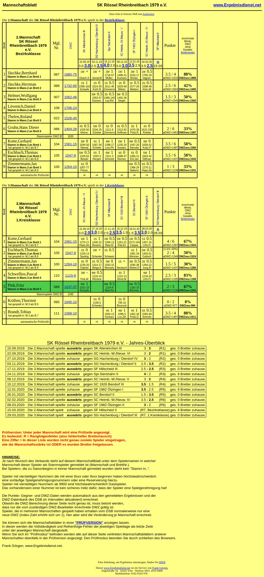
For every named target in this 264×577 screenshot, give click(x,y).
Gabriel (84, 267)
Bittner (122, 89)
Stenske (134, 147)
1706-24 (70, 108)
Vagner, (147, 78)
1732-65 (70, 86)
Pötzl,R (134, 132)
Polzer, (84, 170)
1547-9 (70, 155)
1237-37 (70, 287)
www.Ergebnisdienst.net (237, 5)
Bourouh (122, 305)
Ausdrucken (148, 14)
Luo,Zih (122, 316)
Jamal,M (97, 78)
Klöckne (97, 279)
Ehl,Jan (134, 159)
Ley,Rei (109, 100)
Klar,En (122, 245)
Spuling (84, 256)
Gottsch (146, 256)
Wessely (109, 267)
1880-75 (70, 74)
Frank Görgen (159, 567)
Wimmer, (134, 256)
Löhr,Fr (147, 245)
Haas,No (147, 170)
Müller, (109, 78)
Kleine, (84, 132)
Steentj (84, 147)
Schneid (109, 159)
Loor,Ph (109, 147)
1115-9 (70, 275)
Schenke (97, 256)
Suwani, (122, 147)
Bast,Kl (109, 245)
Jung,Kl (147, 267)
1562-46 (70, 97)
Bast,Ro (109, 290)
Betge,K (97, 267)
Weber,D (134, 267)
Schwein (109, 256)
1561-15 (70, 144)
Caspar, (134, 245)
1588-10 (70, 313)
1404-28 (70, 129)
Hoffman (122, 132)
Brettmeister (188, 52)
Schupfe (84, 290)
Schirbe (97, 132)
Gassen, (97, 100)
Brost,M (121, 279)
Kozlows (122, 78)
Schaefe (84, 89)
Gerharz (109, 316)
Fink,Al (84, 279)
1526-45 (70, 118)
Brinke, (134, 78)
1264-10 (70, 167)
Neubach (122, 267)
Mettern (134, 89)
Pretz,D (134, 316)
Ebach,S (84, 78)
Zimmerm (109, 89)
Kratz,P (147, 147)
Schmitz (147, 316)
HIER (162, 562)
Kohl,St (97, 89)
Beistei (84, 159)
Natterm (134, 170)
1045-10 (70, 302)
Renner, (121, 159)
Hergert (97, 159)
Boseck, (97, 245)
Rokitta (147, 132)
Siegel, (122, 100)
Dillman (147, 159)
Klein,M (147, 89)
